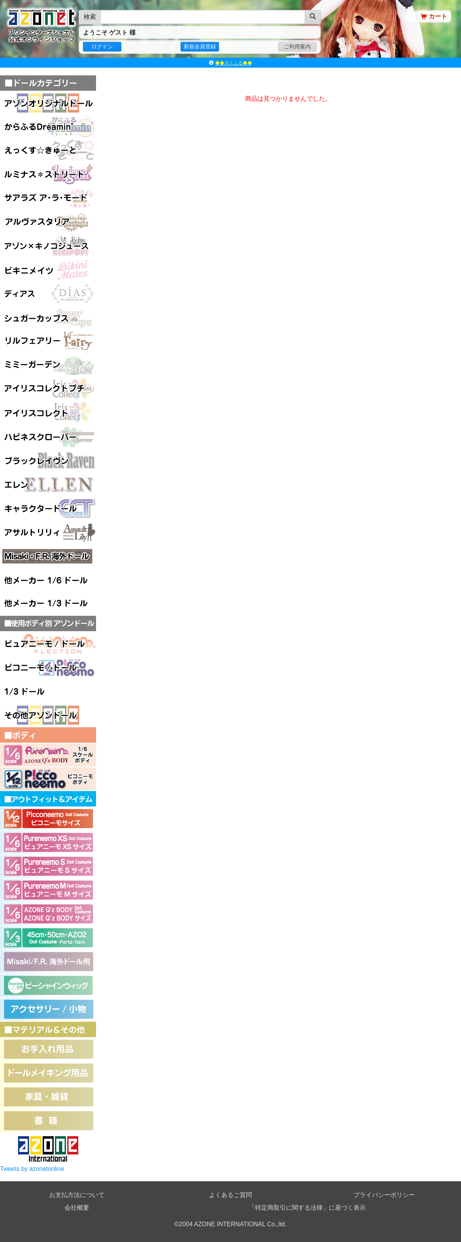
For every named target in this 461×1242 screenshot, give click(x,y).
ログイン (102, 46)
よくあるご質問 (230, 1195)
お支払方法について (76, 1195)
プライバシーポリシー (384, 1195)
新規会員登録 (200, 46)
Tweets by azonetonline (32, 1169)
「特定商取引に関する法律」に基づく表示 (307, 1207)
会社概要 (77, 1207)
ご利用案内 (297, 46)
